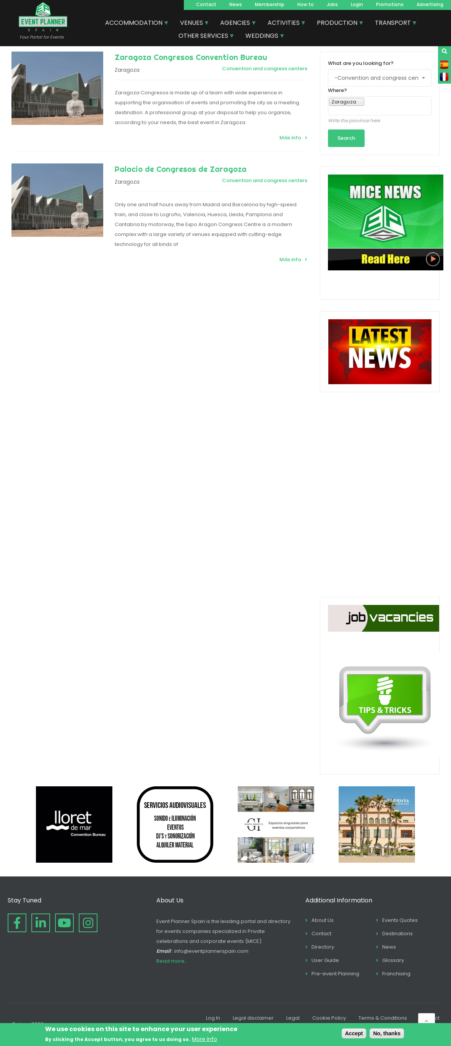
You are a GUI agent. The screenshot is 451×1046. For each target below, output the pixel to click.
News (235, 4)
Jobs (332, 4)
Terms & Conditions (383, 1018)
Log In (213, 1018)
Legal (293, 1018)
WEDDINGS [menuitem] (262, 36)
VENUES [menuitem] (191, 23)
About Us (322, 920)
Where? (337, 90)
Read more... (172, 961)
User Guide (325, 960)
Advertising (430, 4)
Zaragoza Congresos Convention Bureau (191, 57)
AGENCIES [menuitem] (235, 23)
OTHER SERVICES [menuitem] (204, 36)
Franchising (396, 973)
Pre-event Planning (335, 973)
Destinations (397, 933)
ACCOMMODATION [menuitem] (134, 23)
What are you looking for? (361, 63)
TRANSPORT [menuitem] (393, 23)
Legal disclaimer (253, 1018)
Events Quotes (400, 920)
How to (305, 4)
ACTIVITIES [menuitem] (284, 23)
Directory (322, 947)
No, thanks (387, 1033)
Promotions (390, 4)
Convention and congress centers (264, 68)
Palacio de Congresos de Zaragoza (181, 169)
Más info (290, 137)
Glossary (393, 960)
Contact (206, 4)
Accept (354, 1033)
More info (204, 1039)
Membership (269, 4)
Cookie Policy (329, 1018)
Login (357, 4)
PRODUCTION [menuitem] (337, 23)
